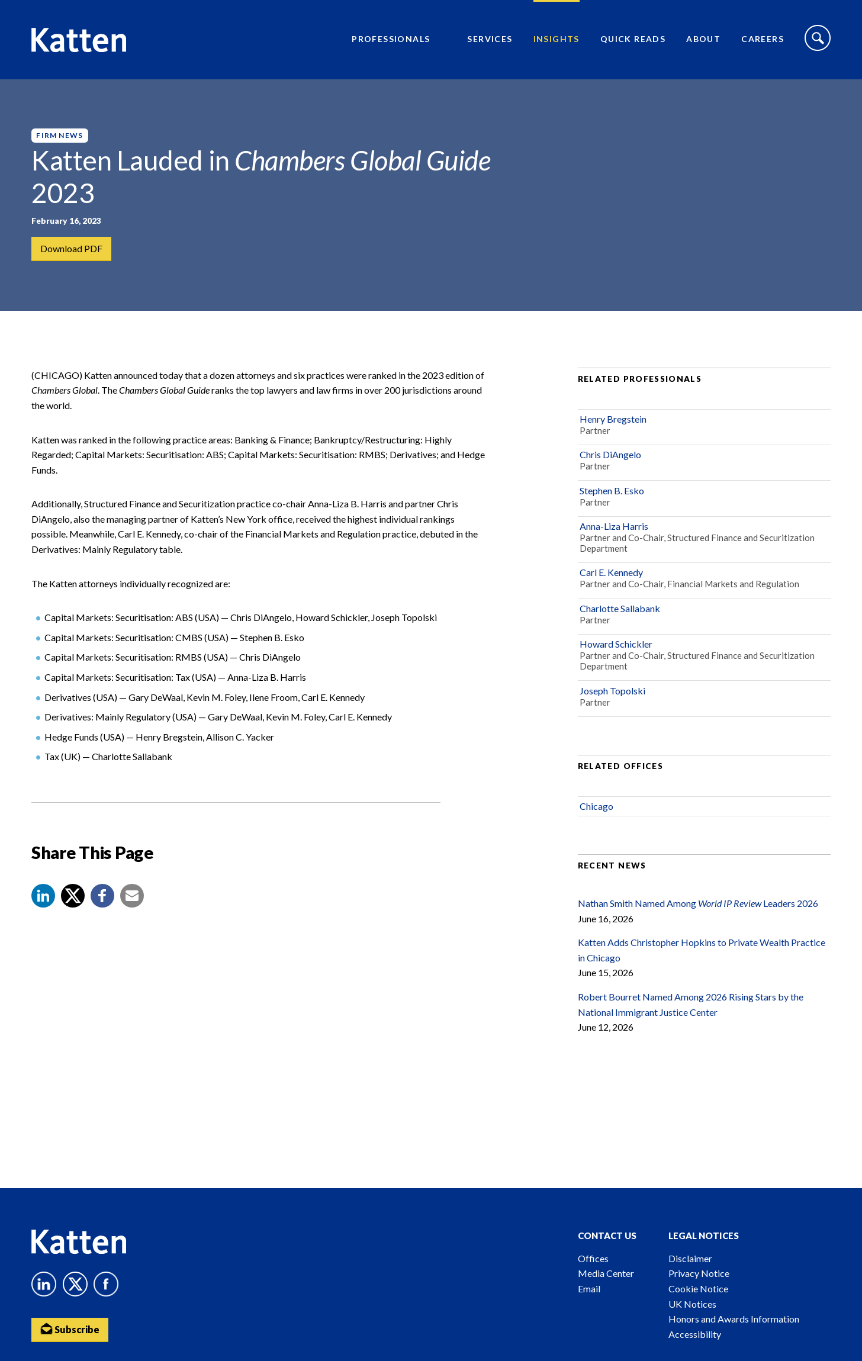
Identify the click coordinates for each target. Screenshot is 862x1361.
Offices (593, 1258)
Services (489, 39)
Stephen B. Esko (612, 490)
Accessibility (694, 1334)
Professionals (391, 39)
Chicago (596, 806)
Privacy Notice (698, 1273)
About (703, 39)
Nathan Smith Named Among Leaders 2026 (698, 903)
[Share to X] (73, 896)
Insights (556, 39)
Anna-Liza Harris (614, 526)
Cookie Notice (698, 1288)
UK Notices (692, 1303)
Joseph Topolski (612, 690)
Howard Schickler (616, 643)
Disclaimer (690, 1258)
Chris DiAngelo (610, 454)
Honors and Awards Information (733, 1318)
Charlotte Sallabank (620, 608)
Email (589, 1288)
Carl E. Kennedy (611, 572)
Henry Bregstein (613, 418)
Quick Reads (632, 39)
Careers (762, 39)
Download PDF (71, 248)
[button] (43, 896)
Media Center (606, 1273)
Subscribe (69, 1329)
